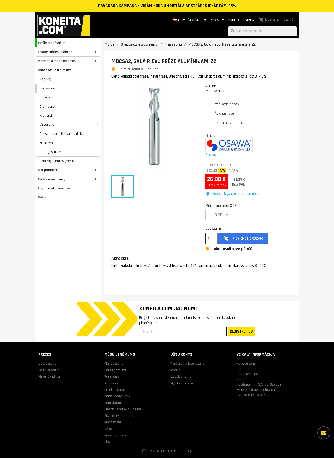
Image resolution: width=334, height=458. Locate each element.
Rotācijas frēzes (51, 152)
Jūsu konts (181, 354)
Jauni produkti (49, 370)
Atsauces (111, 383)
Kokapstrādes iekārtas (55, 52)
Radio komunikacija (52, 179)
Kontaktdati (113, 402)
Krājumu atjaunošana (54, 188)
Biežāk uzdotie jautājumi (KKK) (127, 409)
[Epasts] (183, 331)
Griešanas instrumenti (55, 70)
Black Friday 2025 (117, 396)
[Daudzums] (211, 239)
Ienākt (249, 19)
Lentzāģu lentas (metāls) (58, 161)
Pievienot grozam (243, 239)
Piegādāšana (113, 363)
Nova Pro (46, 143)
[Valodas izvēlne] (190, 20)
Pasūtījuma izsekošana (187, 363)
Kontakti (234, 19)
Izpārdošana (47, 363)
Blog (107, 441)
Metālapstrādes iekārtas (57, 61)
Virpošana (47, 124)
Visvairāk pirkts (49, 376)
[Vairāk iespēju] (323, 432)
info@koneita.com (262, 389)
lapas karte (112, 422)
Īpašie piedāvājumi (52, 43)
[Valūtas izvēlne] (218, 20)
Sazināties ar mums (119, 415)
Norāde (210, 86)
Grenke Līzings (114, 389)
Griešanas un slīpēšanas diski (61, 133)
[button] (232, 194)
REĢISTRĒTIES (241, 331)
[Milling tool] (218, 215)
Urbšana (46, 97)
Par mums (112, 376)
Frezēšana (47, 88)
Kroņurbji (46, 115)
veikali (108, 428)
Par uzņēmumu (115, 370)
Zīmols (210, 135)
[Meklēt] (262, 31)
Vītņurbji (46, 79)
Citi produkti (47, 170)
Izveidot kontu (181, 376)
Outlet (43, 197)
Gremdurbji (48, 106)
